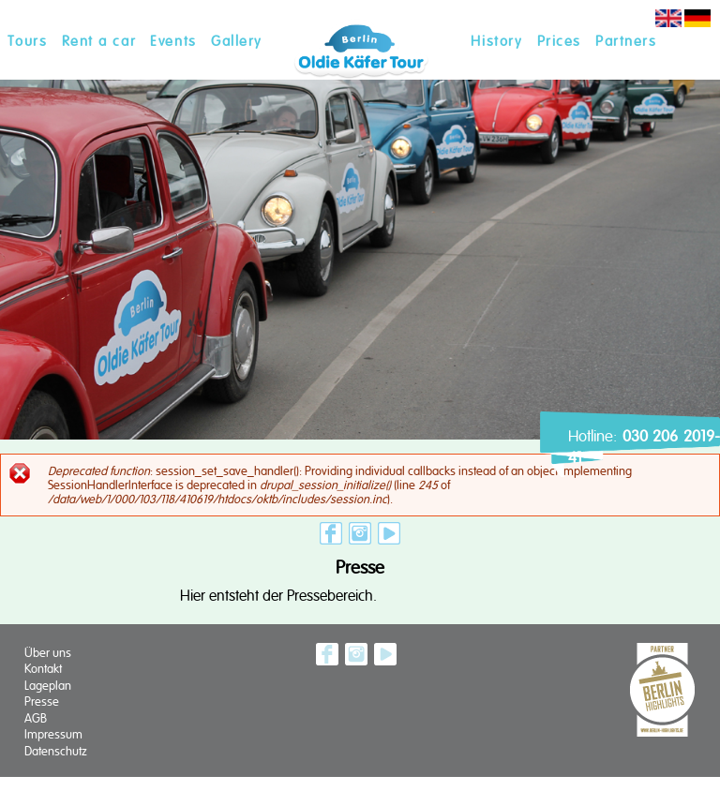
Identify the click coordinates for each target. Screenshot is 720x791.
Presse (41, 701)
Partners (625, 41)
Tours (28, 41)
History (496, 41)
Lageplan (47, 686)
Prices (559, 41)
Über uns (47, 653)
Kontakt (43, 669)
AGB (35, 718)
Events (173, 41)
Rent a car (99, 41)
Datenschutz (55, 751)
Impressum (53, 734)
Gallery (236, 41)
